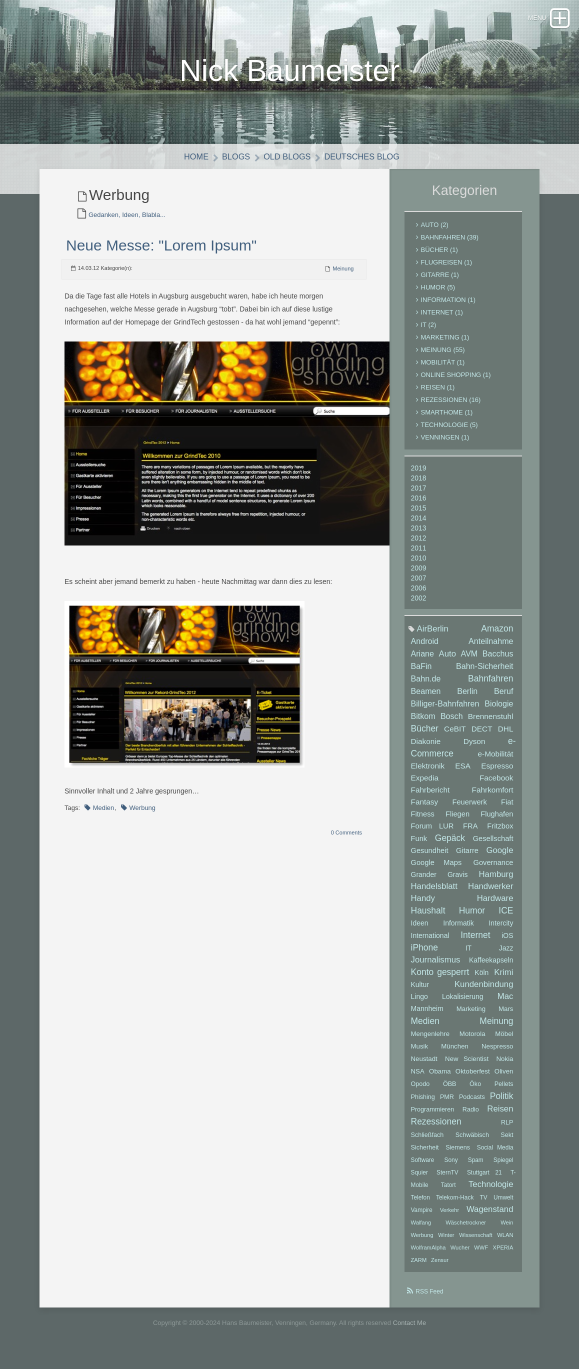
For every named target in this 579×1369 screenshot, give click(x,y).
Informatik (458, 929)
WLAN (505, 1241)
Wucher (460, 1253)
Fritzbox (500, 832)
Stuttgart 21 (484, 1178)
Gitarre (467, 856)
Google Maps (436, 868)
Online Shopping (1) (456, 380)
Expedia (425, 784)
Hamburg (495, 880)
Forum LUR (432, 832)
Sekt (506, 1141)
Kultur (420, 990)
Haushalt (428, 917)
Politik (502, 1102)
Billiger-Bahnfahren (445, 709)
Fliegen (458, 820)
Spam (476, 1166)
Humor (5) (438, 293)
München (454, 1052)
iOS (507, 942)
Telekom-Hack (455, 1203)
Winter (446, 1241)
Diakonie (426, 747)
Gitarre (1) (440, 280)
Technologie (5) (449, 430)
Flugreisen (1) (446, 268)
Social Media (495, 1153)
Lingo (419, 1002)
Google (499, 856)
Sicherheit (425, 1153)
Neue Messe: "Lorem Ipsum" (161, 251)
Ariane (422, 659)
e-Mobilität (496, 760)
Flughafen (496, 820)
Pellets (504, 1090)
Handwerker (490, 892)
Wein (506, 1229)
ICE (505, 917)
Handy (423, 904)
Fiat (507, 808)
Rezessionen (436, 1127)
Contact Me (409, 1328)
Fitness (422, 820)
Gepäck (450, 844)
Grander (423, 880)
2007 (418, 584)
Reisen (500, 1115)
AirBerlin (432, 635)
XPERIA (502, 1253)
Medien (103, 814)
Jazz (506, 954)
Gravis (458, 880)
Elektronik (428, 772)
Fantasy (424, 808)
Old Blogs (286, 163)
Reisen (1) (438, 393)
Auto (447, 659)
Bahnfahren (491, 685)
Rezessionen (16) (451, 406)
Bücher (424, 735)
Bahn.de (426, 684)
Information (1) (448, 306)
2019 (418, 474)
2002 (418, 604)
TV (484, 1203)
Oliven (504, 1077)
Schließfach (427, 1141)
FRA (470, 832)
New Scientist (466, 1064)
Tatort (448, 1191)
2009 (418, 574)
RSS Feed (429, 1297)
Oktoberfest (473, 1077)
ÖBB (449, 1090)
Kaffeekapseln (491, 966)
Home (193, 163)
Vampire (421, 1216)
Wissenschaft (475, 1241)
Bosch (451, 722)
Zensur (439, 1266)
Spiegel (504, 1166)
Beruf (503, 697)
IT (469, 954)
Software (422, 1166)
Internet (475, 941)
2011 (418, 554)
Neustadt (424, 1064)
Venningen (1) (445, 443)
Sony (451, 1166)
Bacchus (498, 659)
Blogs (234, 163)
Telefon (420, 1203)
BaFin (421, 672)
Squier (419, 1178)
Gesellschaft (493, 844)
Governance (494, 868)
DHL (506, 734)
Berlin (467, 697)
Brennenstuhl (491, 722)
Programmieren (432, 1115)
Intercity (500, 929)
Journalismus (435, 965)
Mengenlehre (430, 1040)
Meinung (343, 275)
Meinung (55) (443, 356)
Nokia (505, 1064)
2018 (418, 484)
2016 (418, 504)
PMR (447, 1103)
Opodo (420, 1090)
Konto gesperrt (440, 978)
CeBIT (455, 734)
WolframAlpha (428, 1253)
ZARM (419, 1266)
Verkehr (450, 1216)
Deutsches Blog (363, 163)
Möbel (504, 1040)
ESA (462, 772)
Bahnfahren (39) (450, 243)
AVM (469, 659)
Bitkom (423, 722)
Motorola (473, 1040)
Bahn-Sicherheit (485, 672)
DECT (482, 734)
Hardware (495, 904)
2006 (418, 594)
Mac (506, 1002)
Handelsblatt (434, 892)
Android (424, 647)
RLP (507, 1128)
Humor (472, 917)
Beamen (426, 697)
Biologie (498, 709)
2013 (418, 534)
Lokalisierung (463, 1002)
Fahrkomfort (493, 796)
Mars (506, 1014)
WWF (481, 1253)
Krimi (503, 978)
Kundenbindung (484, 990)
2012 (418, 544)
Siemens (458, 1153)
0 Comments (346, 839)
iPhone (424, 953)
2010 (418, 564)
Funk (419, 844)
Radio (470, 1115)
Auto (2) (434, 230)
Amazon (497, 635)
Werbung (143, 814)
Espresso (497, 772)
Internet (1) (442, 318)
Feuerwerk (469, 808)
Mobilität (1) (443, 368)
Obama (440, 1077)
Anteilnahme (490, 647)
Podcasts (472, 1103)
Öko (475, 1090)
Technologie (491, 1190)
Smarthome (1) (447, 418)
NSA (417, 1077)
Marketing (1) (445, 343)
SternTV (447, 1178)
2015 (418, 514)
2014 (418, 524)
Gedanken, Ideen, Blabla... (127, 220)
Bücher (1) (439, 256)
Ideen (419, 929)
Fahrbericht (430, 796)
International (430, 942)
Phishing (423, 1103)
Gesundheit (429, 856)
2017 (418, 494)
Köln (481, 978)
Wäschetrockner (466, 1229)
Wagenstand (490, 1215)
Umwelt (504, 1203)
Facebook (497, 784)
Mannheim (427, 1014)
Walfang (421, 1229)
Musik (419, 1052)
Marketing (471, 1014)
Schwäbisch (472, 1141)
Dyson (475, 747)
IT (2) (428, 330)
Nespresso (498, 1052)
